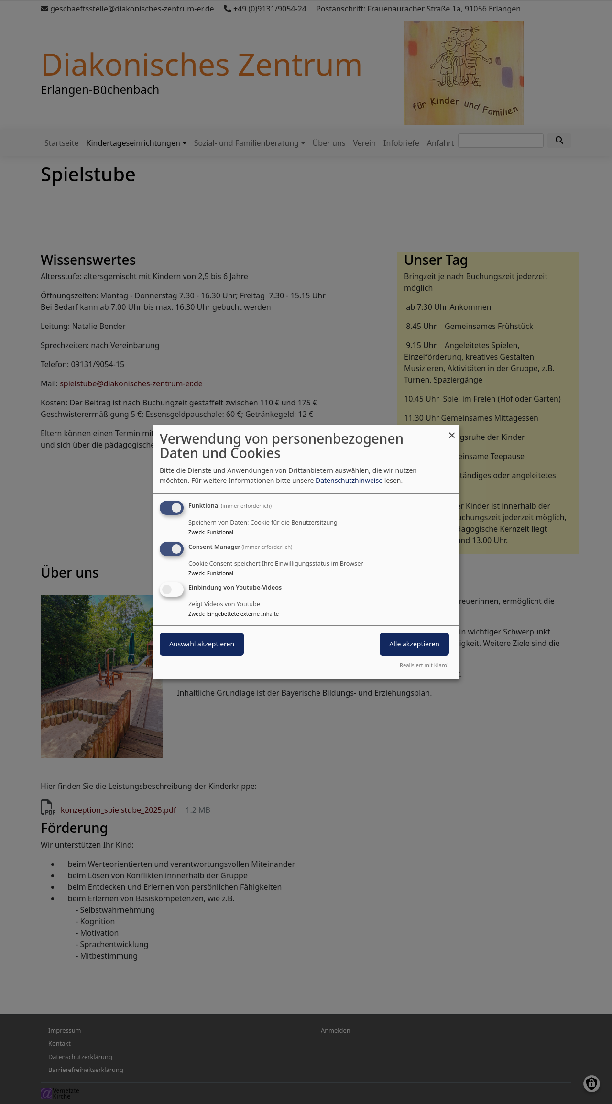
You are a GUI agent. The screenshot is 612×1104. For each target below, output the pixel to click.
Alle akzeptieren (414, 644)
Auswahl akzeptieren (201, 644)
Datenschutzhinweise (349, 480)
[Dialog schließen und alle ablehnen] (452, 431)
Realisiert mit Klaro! (424, 664)
